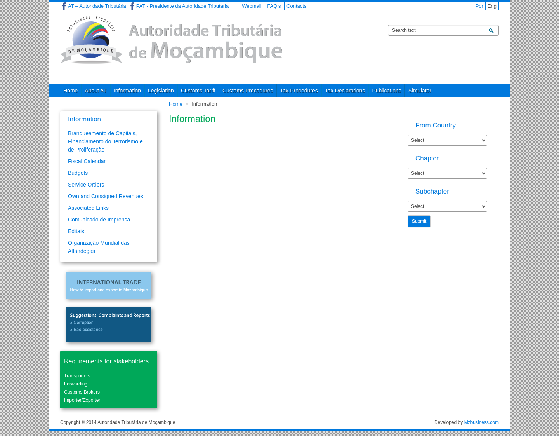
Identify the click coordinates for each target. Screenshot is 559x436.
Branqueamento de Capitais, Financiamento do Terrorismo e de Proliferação (105, 141)
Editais (76, 231)
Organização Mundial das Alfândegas (99, 247)
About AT (96, 90)
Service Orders (86, 184)
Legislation (161, 90)
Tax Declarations (345, 90)
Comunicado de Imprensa (99, 219)
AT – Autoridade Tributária (97, 6)
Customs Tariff (198, 90)
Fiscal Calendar (87, 161)
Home (70, 90)
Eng (492, 6)
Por (479, 6)
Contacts (296, 6)
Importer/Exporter (82, 400)
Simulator (419, 90)
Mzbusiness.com (481, 422)
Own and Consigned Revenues (105, 196)
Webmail (251, 6)
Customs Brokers (82, 392)
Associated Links (88, 208)
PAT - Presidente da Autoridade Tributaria (182, 6)
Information (127, 90)
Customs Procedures (247, 90)
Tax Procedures (299, 90)
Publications (386, 90)
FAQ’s (274, 6)
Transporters (77, 375)
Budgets (78, 173)
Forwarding (75, 384)
